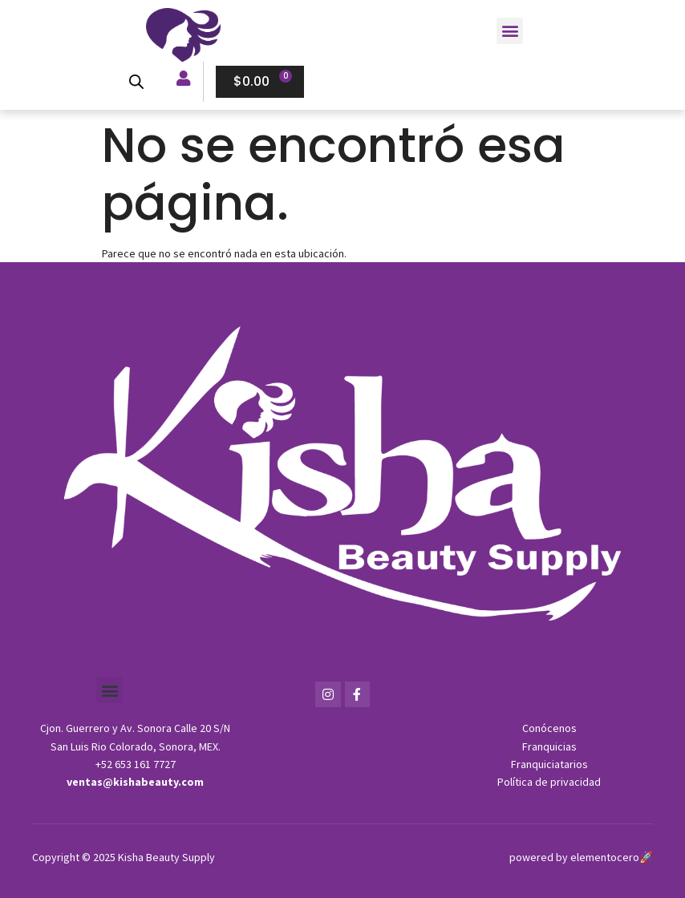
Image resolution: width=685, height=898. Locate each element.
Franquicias (549, 746)
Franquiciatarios (549, 764)
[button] (510, 31)
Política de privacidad (549, 782)
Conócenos (549, 728)
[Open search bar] (136, 81)
